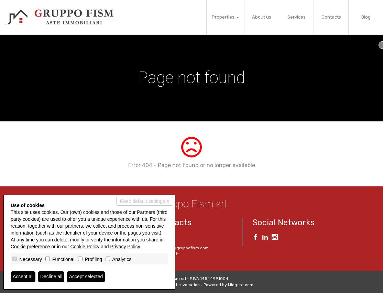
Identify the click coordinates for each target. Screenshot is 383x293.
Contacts (331, 17)
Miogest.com (240, 284)
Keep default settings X (144, 201)
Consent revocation (180, 284)
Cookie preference (30, 246)
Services (296, 17)
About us (261, 17)
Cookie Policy (85, 246)
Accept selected (86, 277)
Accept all (23, 277)
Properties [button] (225, 17)
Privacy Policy (125, 246)
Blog (366, 17)
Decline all (51, 277)
